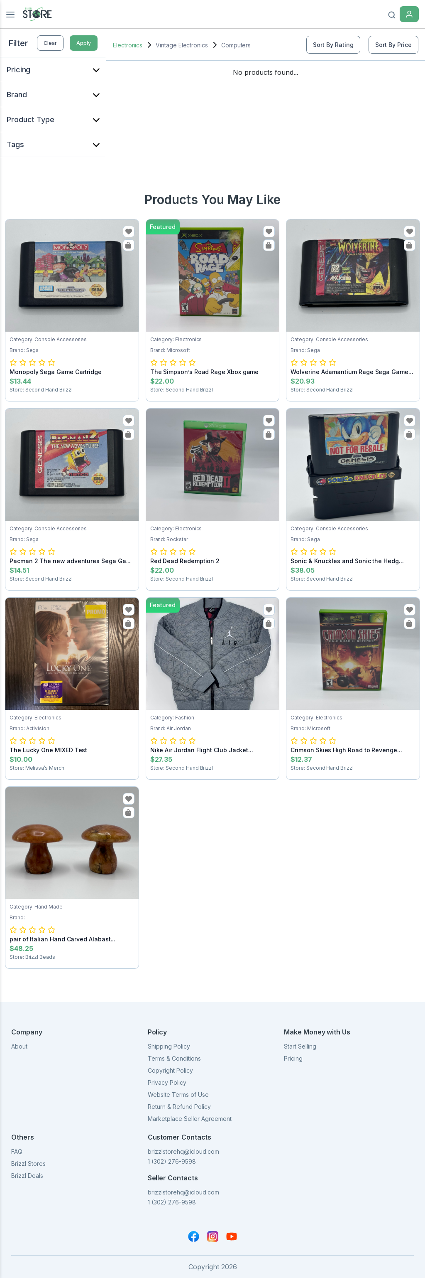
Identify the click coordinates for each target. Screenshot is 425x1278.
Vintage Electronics (182, 45)
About (19, 1046)
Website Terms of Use (178, 1094)
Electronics (127, 45)
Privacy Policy (167, 1082)
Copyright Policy (170, 1070)
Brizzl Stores (28, 1163)
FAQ (16, 1151)
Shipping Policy (169, 1046)
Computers (236, 45)
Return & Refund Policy (179, 1106)
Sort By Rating (333, 44)
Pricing (293, 1058)
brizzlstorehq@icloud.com (183, 1151)
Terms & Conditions (174, 1058)
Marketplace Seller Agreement (190, 1118)
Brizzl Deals (27, 1175)
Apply (83, 43)
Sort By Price (393, 44)
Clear (50, 43)
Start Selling (300, 1046)
